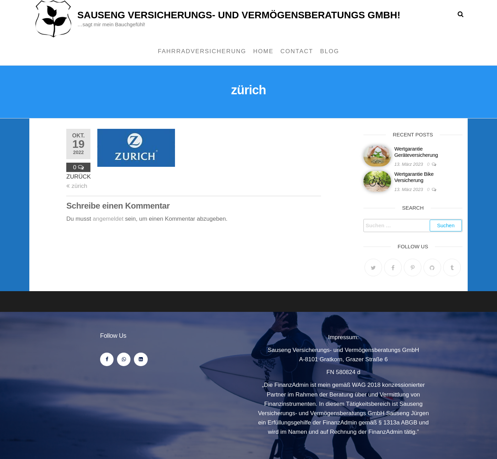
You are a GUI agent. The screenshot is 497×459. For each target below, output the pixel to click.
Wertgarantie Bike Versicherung (414, 177)
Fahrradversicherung (202, 51)
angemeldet (108, 219)
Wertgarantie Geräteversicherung (416, 152)
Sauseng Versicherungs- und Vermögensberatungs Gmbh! (238, 15)
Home (263, 51)
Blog (329, 51)
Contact (297, 51)
